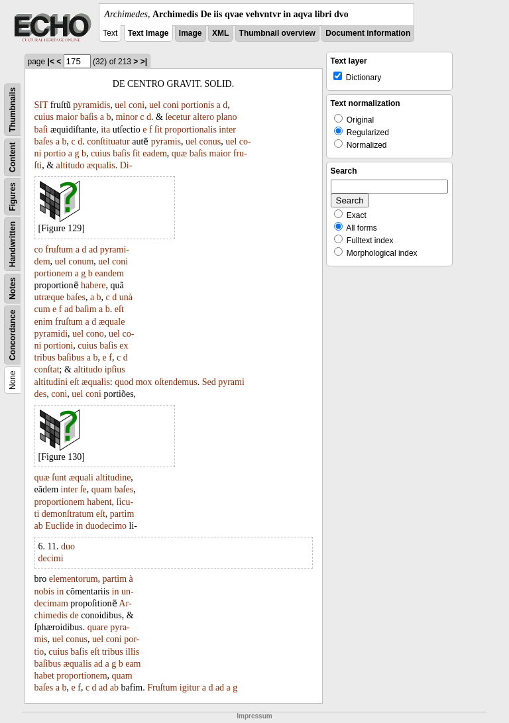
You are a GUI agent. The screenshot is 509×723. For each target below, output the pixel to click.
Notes (12, 289)
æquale (112, 322)
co (38, 249)
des (40, 394)
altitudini (51, 382)
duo (68, 546)
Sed (209, 382)
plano (226, 117)
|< (51, 61)
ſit (158, 130)
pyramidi (51, 334)
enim (43, 322)
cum (42, 309)
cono (95, 334)
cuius (44, 117)
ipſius (115, 369)
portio (55, 153)
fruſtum (59, 249)
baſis (88, 117)
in (79, 526)
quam (101, 489)
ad (93, 249)
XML (220, 33)
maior (67, 117)
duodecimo (106, 526)
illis (132, 652)
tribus (45, 357)
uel (120, 105)
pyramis (166, 141)
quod (124, 382)
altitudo (70, 165)
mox (144, 382)
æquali (81, 477)
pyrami (231, 382)
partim (122, 514)
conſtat (47, 369)
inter (227, 130)
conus (210, 141)
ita (105, 130)
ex (123, 346)
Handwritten (12, 244)
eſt (119, 309)
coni (136, 105)
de (74, 615)
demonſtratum (68, 514)
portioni (58, 346)
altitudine (113, 477)
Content (12, 157)
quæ (179, 153)
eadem (154, 153)
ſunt (59, 477)
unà (126, 297)
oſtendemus (176, 382)
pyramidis (91, 105)
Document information (367, 33)
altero (203, 117)
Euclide (59, 526)
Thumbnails (12, 109)
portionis (197, 105)
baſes (44, 141)
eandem (109, 273)
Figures (12, 196)
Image (190, 33)
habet (44, 676)
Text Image (148, 33)
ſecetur (177, 117)
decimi (51, 558)
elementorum (73, 579)
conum (80, 261)
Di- (126, 165)
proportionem (59, 502)
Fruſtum (162, 688)
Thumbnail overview (277, 33)
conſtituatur (108, 141)
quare (97, 627)
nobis (44, 591)
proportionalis (190, 130)
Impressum (254, 716)
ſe (83, 489)
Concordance (12, 335)
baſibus (71, 357)
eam (133, 664)
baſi (41, 130)
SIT (41, 105)
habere (93, 285)
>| (144, 61)
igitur (189, 688)
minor (126, 117)
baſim (86, 309)
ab (38, 526)
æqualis (101, 165)
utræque (49, 297)
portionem (53, 273)
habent (99, 502)
